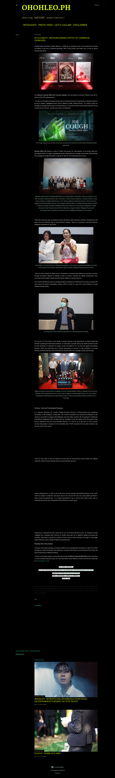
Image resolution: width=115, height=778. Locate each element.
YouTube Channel (72, 573)
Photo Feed (44, 25)
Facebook (89, 570)
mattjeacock (62, 770)
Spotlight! (28, 25)
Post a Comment (42, 704)
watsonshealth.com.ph (42, 561)
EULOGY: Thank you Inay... (48, 753)
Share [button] (17, 34)
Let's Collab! (61, 25)
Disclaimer (79, 25)
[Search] (97, 5)
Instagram (68, 570)
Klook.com (20, 654)
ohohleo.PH (46, 8)
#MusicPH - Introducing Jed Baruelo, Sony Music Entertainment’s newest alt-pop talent (61, 700)
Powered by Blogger (57, 767)
